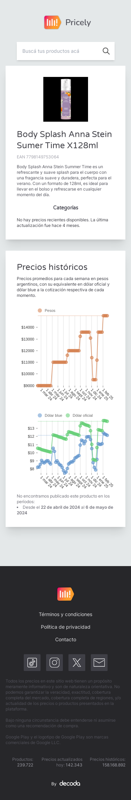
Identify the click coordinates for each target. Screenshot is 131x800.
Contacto (65, 639)
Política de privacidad (65, 627)
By (65, 784)
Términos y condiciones (65, 614)
